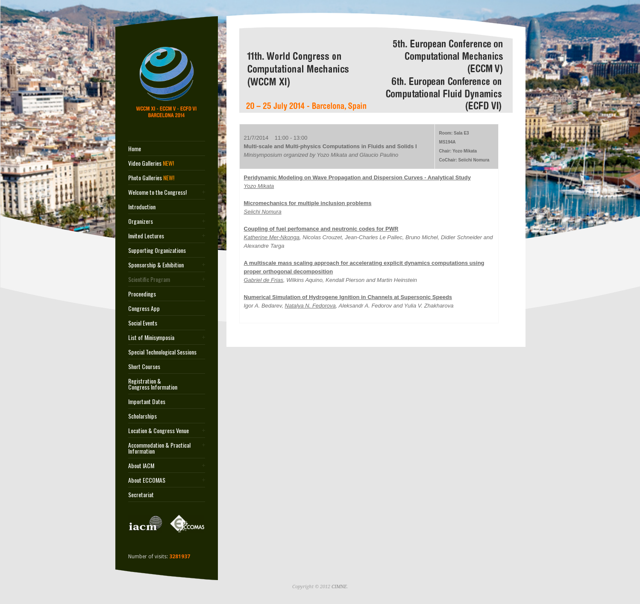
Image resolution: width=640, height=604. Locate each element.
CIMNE (339, 586)
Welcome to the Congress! (157, 192)
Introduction (142, 207)
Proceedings (142, 294)
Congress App (144, 308)
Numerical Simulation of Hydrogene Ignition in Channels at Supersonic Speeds (348, 297)
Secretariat (141, 495)
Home (134, 149)
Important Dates (146, 402)
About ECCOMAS (146, 480)
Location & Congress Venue (158, 431)
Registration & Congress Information (152, 384)
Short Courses (144, 366)
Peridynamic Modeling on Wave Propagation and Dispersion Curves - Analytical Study (357, 177)
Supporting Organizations (157, 250)
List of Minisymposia (151, 337)
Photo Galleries (151, 178)
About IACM (141, 466)
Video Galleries (151, 163)
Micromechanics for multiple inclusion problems (308, 203)
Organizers (140, 221)
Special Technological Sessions (162, 352)
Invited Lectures (146, 236)
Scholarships (142, 416)
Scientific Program (149, 279)
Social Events (142, 323)
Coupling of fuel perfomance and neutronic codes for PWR (321, 229)
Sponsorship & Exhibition (156, 265)
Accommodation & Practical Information (159, 448)
